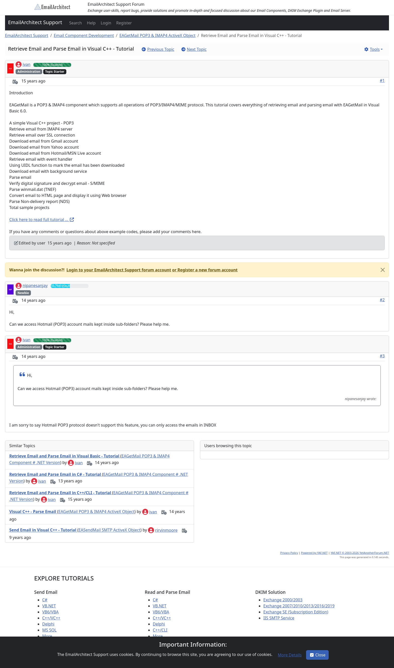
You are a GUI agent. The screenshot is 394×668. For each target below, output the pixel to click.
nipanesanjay (32, 285)
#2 (382, 300)
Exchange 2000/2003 (283, 600)
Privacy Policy (289, 553)
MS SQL (49, 630)
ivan (23, 64)
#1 (382, 80)
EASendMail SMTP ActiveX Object (109, 530)
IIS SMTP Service (278, 618)
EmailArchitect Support (35, 22)
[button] (75, 23)
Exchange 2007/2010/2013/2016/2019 (298, 606)
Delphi (48, 624)
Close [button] (317, 655)
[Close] (383, 270)
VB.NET (49, 606)
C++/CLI (160, 630)
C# (44, 600)
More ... (49, 636)
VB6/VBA (50, 612)
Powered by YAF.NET (314, 553)
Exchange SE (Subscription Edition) (295, 612)
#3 (382, 356)
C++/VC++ (51, 618)
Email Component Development (84, 35)
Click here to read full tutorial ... (41, 219)
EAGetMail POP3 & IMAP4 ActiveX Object (157, 35)
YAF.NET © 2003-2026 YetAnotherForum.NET (360, 553)
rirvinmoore (162, 530)
